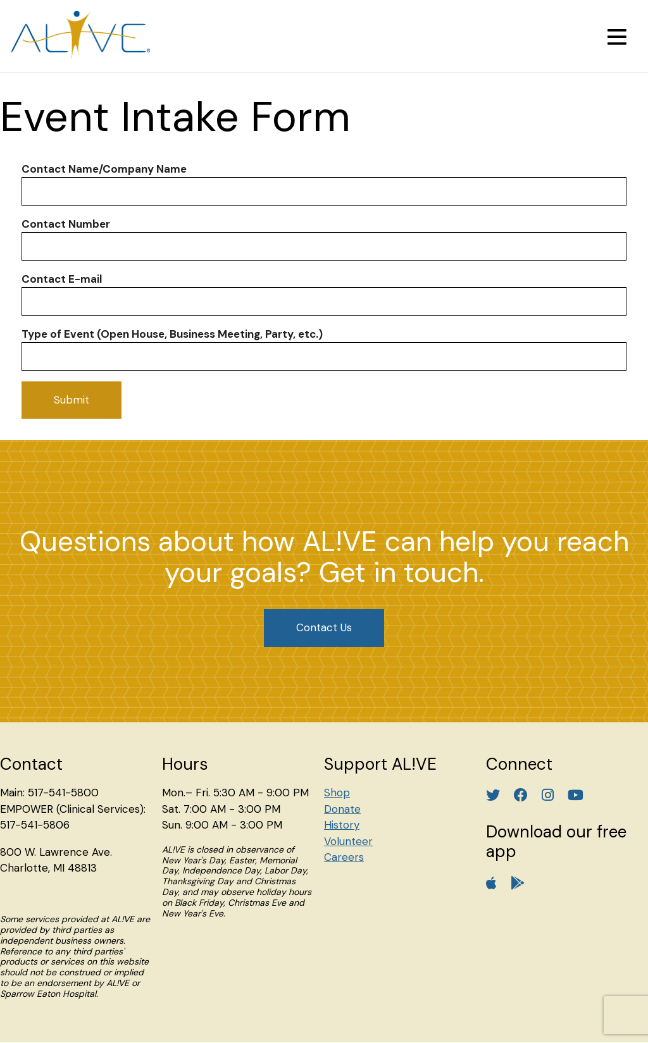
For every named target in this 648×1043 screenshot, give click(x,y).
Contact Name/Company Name (104, 169)
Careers (344, 857)
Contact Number (66, 224)
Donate (342, 809)
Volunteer (348, 841)
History (341, 825)
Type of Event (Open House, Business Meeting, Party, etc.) (172, 334)
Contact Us (324, 627)
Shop (337, 792)
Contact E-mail (62, 279)
